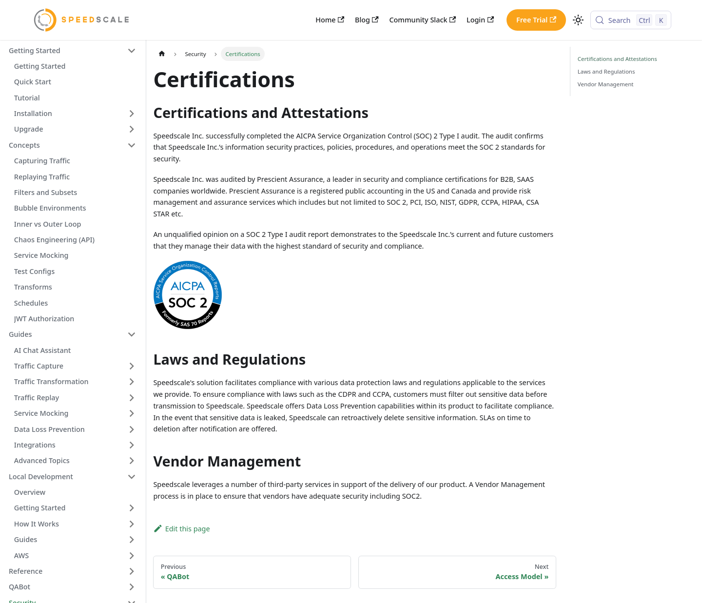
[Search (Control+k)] (630, 20)
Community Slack (422, 19)
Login (480, 19)
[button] (72, 50)
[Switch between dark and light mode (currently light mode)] (578, 20)
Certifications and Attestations (617, 58)
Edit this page (181, 528)
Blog (367, 19)
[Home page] (161, 53)
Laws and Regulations (606, 71)
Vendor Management (606, 84)
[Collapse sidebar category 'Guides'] (131, 335)
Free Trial (536, 19)
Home (329, 19)
